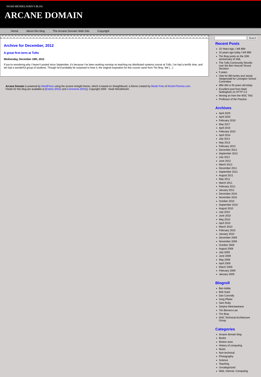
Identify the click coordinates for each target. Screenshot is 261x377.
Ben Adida (225, 288)
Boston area (226, 341)
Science (223, 360)
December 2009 (228, 237)
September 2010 (228, 204)
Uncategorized (227, 367)
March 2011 (225, 182)
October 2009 (226, 245)
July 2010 (224, 212)
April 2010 (224, 223)
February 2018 (227, 120)
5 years (223, 72)
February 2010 (227, 230)
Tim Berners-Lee (228, 310)
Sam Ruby (225, 302)
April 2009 (224, 263)
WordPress (47, 86)
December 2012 (228, 149)
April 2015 (224, 127)
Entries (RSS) (53, 89)
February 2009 (227, 270)
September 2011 (228, 171)
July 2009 (224, 252)
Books (222, 338)
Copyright (103, 30)
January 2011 (226, 190)
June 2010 (225, 215)
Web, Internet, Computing (233, 371)
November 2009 (228, 241)
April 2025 (224, 113)
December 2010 (228, 193)
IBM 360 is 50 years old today (235, 85)
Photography (226, 356)
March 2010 (225, 226)
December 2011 (228, 168)
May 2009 (224, 259)
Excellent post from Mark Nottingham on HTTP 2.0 (233, 90)
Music (222, 349)
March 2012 (225, 164)
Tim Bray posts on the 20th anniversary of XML (234, 58)
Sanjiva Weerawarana (231, 306)
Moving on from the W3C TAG (236, 95)
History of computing (230, 345)
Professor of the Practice (233, 99)
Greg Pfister (226, 299)
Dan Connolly (226, 295)
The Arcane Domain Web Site (71, 30)
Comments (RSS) (77, 89)
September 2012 (228, 153)
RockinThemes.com (179, 86)
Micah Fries (158, 86)
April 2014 (224, 135)
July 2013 (224, 138)
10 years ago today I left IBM (235, 52)
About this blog (35, 30)
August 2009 (226, 248)
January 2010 (226, 233)
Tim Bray (224, 313)
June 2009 (225, 255)
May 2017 (224, 124)
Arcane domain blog (230, 334)
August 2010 (226, 208)
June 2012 (225, 160)
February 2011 (227, 186)
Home (14, 30)
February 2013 (227, 146)
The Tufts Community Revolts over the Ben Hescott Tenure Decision (235, 65)
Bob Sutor (224, 292)
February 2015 (227, 131)
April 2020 (224, 116)
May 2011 (224, 179)
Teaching (224, 363)
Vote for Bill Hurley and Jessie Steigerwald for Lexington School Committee (237, 78)
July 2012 (224, 157)
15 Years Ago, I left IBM (232, 48)
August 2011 (226, 175)
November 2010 (228, 197)
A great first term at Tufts (21, 52)
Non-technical (227, 352)
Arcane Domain (44, 15)
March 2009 (225, 266)
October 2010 (226, 201)
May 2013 (224, 142)
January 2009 (226, 274)
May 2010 (224, 219)
